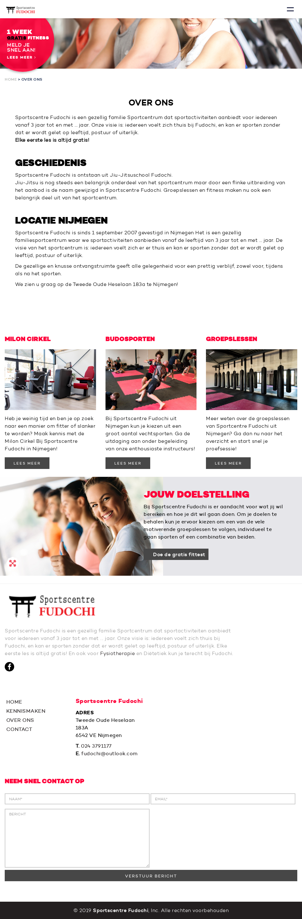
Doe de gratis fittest (179, 554)
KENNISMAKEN (25, 711)
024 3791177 (96, 746)
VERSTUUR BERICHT (151, 875)
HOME (13, 702)
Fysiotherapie (117, 653)
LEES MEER (27, 463)
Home (11, 79)
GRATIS (16, 38)
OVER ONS (19, 720)
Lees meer (21, 57)
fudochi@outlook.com (109, 753)
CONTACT (18, 729)
